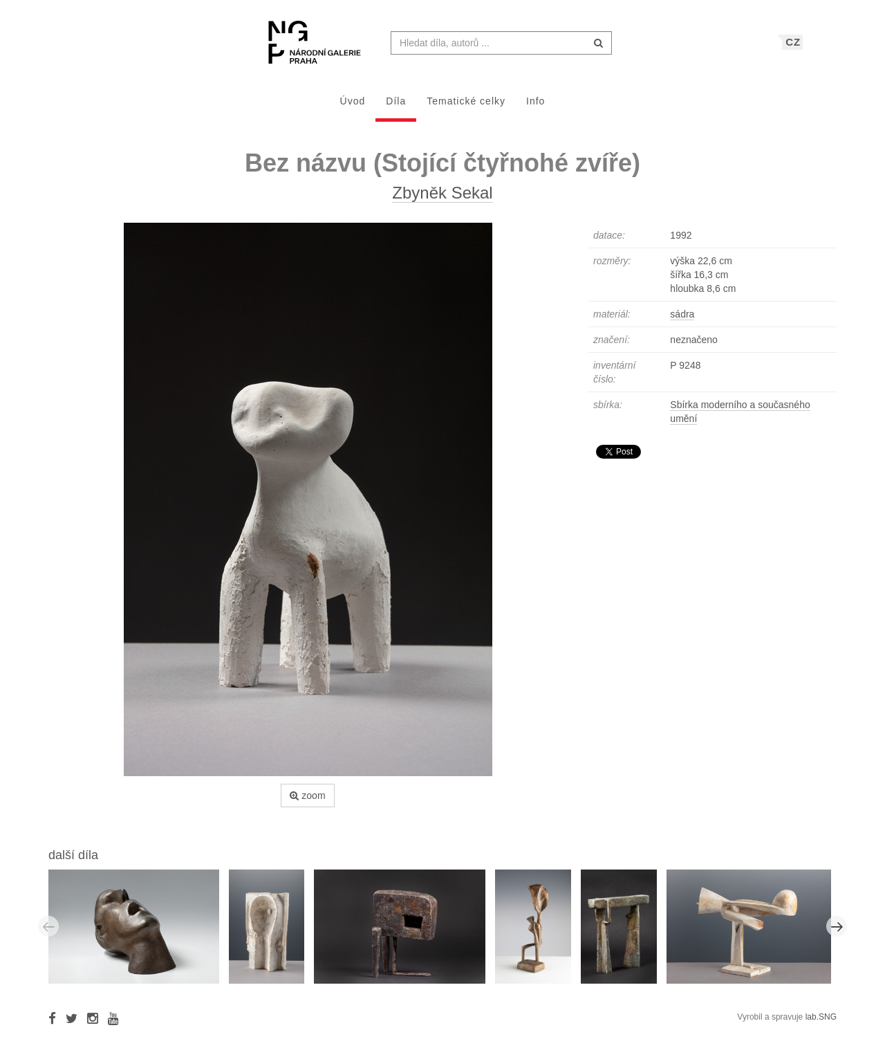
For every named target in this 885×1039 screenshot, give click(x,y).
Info (535, 107)
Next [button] (836, 933)
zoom (307, 802)
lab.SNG (821, 1024)
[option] (138, 932)
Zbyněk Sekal (442, 199)
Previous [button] (48, 933)
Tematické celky (466, 107)
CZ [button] (793, 49)
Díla (396, 107)
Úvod (353, 107)
